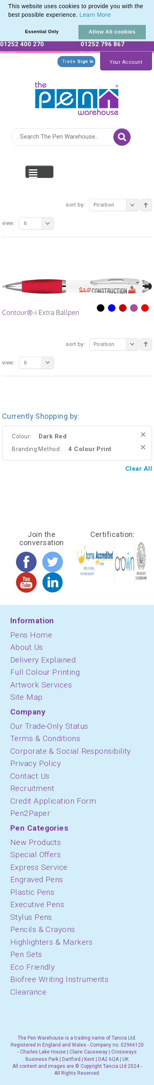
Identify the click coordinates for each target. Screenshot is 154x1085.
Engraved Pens (36, 879)
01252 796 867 (102, 44)
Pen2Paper (30, 813)
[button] (114, 15)
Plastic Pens (32, 892)
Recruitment (32, 788)
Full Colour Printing (45, 672)
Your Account (126, 62)
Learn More (95, 14)
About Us (26, 647)
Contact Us (30, 776)
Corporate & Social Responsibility (70, 751)
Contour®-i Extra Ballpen (41, 312)
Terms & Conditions (45, 738)
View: (8, 223)
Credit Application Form (53, 801)
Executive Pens (37, 904)
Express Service (39, 867)
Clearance (28, 992)
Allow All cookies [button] (112, 32)
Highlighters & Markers (51, 942)
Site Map (26, 697)
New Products (35, 842)
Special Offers (35, 854)
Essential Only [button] (42, 31)
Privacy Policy (35, 763)
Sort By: (75, 205)
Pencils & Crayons (42, 929)
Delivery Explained (43, 660)
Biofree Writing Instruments (59, 979)
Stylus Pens (31, 917)
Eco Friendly (32, 967)
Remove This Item (143, 434)
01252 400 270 (22, 44)
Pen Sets (26, 954)
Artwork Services (41, 685)
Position (116, 205)
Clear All (138, 468)
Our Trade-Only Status (49, 726)
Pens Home (31, 635)
